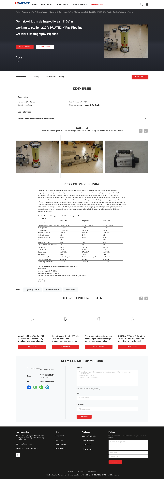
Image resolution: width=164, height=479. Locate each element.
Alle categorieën (87, 449)
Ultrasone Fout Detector (89, 436)
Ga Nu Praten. (24, 47)
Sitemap (70, 472)
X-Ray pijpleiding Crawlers (39, 12)
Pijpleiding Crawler (32, 290)
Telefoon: (80, 404)
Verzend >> (115, 462)
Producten (25, 12)
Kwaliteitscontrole (61, 444)
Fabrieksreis (59, 440)
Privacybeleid (92, 472)
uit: (78, 393)
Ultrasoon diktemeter (88, 440)
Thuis (18, 12)
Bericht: (80, 367)
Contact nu (84, 417)
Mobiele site (80, 472)
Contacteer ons (60, 448)
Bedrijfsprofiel (60, 436)
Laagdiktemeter (86, 445)
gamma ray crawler (52, 290)
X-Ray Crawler (70, 290)
